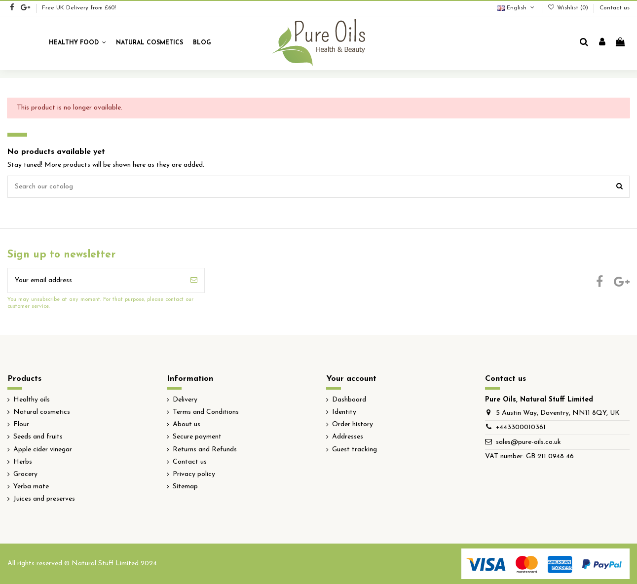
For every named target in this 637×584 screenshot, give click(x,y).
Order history (352, 424)
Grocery (25, 474)
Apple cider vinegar (42, 449)
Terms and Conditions (206, 412)
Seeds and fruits (38, 436)
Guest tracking (354, 449)
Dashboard (349, 399)
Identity (344, 412)
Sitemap (185, 486)
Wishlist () (569, 8)
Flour (21, 424)
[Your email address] (96, 280)
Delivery (185, 399)
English (516, 8)
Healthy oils (31, 399)
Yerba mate (31, 486)
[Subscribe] (194, 280)
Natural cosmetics (41, 412)
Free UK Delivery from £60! (79, 8)
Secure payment (197, 436)
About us (186, 424)
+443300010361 (521, 427)
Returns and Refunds (205, 449)
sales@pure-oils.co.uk (528, 442)
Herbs (22, 462)
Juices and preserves (44, 499)
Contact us (615, 8)
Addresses (347, 436)
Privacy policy (194, 474)
